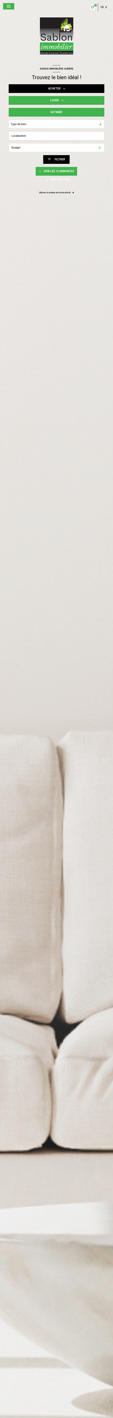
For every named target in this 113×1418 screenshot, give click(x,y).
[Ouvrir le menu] (8, 6)
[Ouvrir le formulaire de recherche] (56, 159)
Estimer (56, 112)
